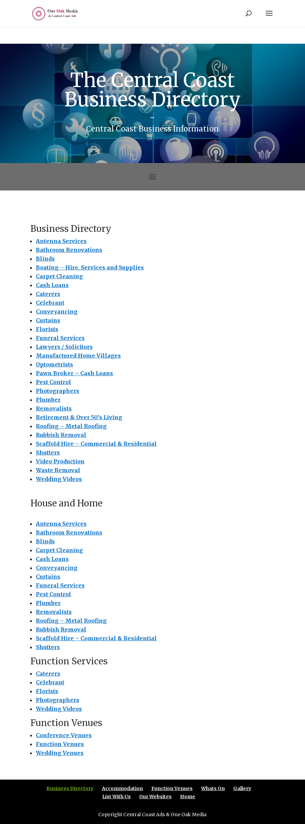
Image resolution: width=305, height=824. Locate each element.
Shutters (48, 452)
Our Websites (155, 796)
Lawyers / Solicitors (64, 346)
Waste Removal (58, 470)
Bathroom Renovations (69, 249)
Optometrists (54, 364)
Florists (47, 329)
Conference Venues (64, 735)
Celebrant (50, 302)
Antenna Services (61, 241)
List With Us (116, 796)
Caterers (48, 293)
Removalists (54, 408)
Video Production (60, 461)
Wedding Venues (60, 752)
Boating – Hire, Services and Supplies (90, 267)
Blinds (45, 258)
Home (187, 796)
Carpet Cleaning (59, 276)
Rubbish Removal (61, 434)
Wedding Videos (59, 479)
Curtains (48, 320)
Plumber (48, 399)
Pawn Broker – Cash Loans (74, 373)
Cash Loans (52, 285)
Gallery (242, 788)
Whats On (213, 788)
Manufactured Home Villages (78, 355)
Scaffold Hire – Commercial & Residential (96, 443)
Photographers (57, 390)
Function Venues (60, 744)
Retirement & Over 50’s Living (79, 417)
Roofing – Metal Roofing (71, 426)
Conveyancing (57, 311)
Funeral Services (60, 338)
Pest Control (53, 382)
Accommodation (122, 788)
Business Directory (69, 788)
